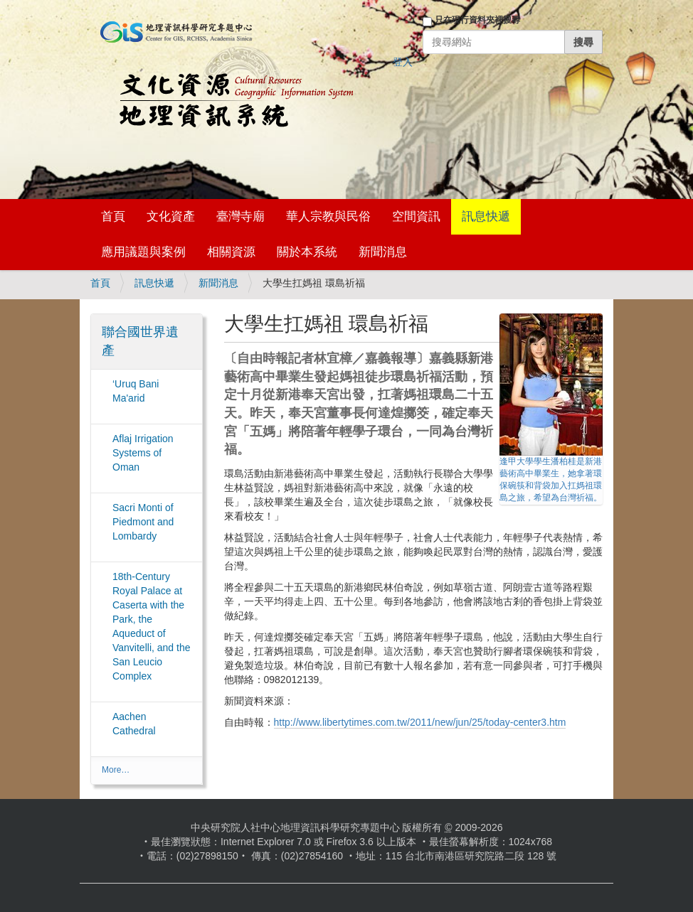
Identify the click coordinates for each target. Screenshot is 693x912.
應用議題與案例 (143, 252)
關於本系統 (307, 252)
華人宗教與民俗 (328, 216)
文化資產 (171, 216)
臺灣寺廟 (240, 216)
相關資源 (231, 252)
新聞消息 (383, 252)
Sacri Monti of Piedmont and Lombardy (143, 522)
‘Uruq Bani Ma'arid (135, 391)
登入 (403, 62)
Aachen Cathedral (134, 723)
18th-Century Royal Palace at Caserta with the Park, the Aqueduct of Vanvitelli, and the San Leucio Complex (151, 626)
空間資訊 (416, 216)
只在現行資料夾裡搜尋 (477, 20)
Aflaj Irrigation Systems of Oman (143, 453)
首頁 (113, 216)
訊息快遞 (486, 216)
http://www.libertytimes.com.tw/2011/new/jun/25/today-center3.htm (420, 722)
